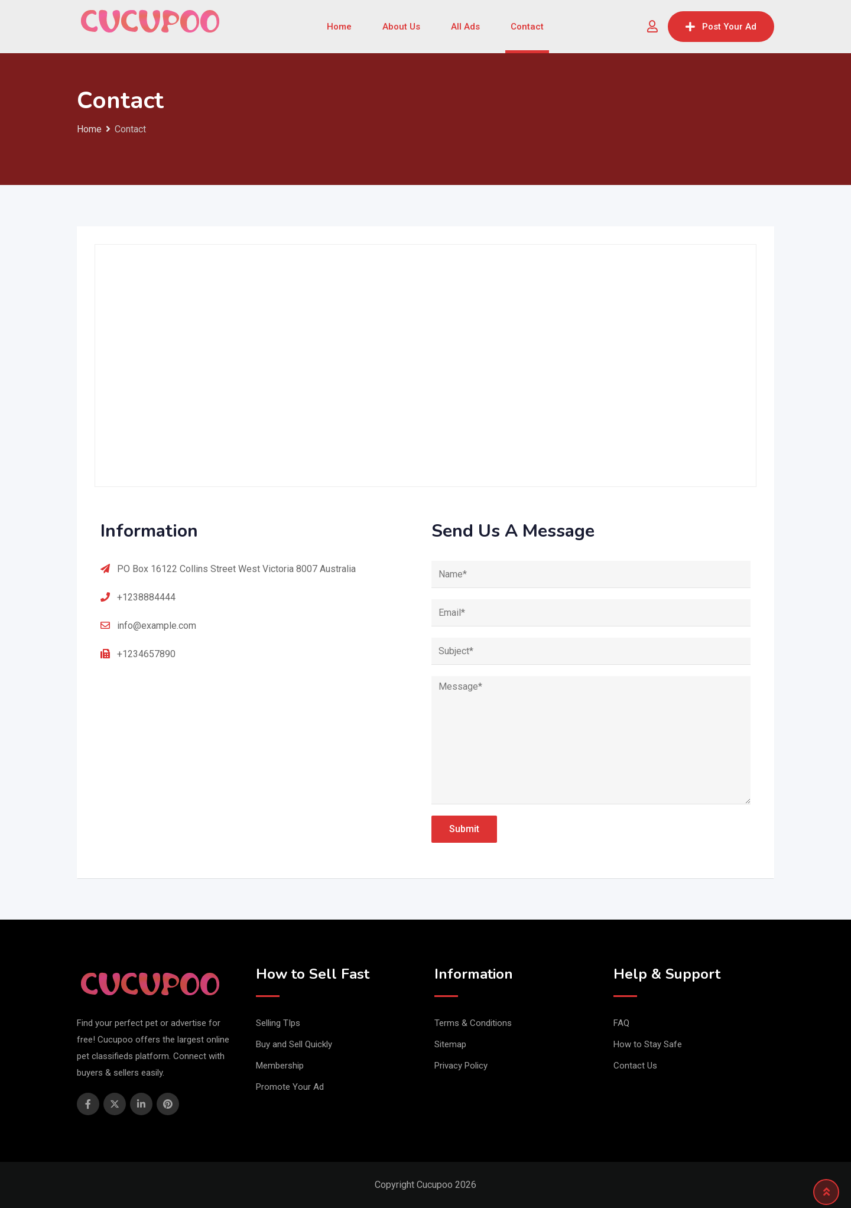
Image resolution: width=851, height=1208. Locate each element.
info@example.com (156, 625)
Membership (280, 1065)
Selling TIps (278, 1023)
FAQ (621, 1023)
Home (339, 26)
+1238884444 (146, 597)
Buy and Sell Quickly (294, 1044)
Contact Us (635, 1065)
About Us (401, 26)
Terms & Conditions (473, 1023)
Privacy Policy (461, 1065)
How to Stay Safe (647, 1044)
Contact (527, 26)
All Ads (465, 26)
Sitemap (450, 1044)
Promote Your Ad (290, 1087)
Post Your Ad (721, 26)
